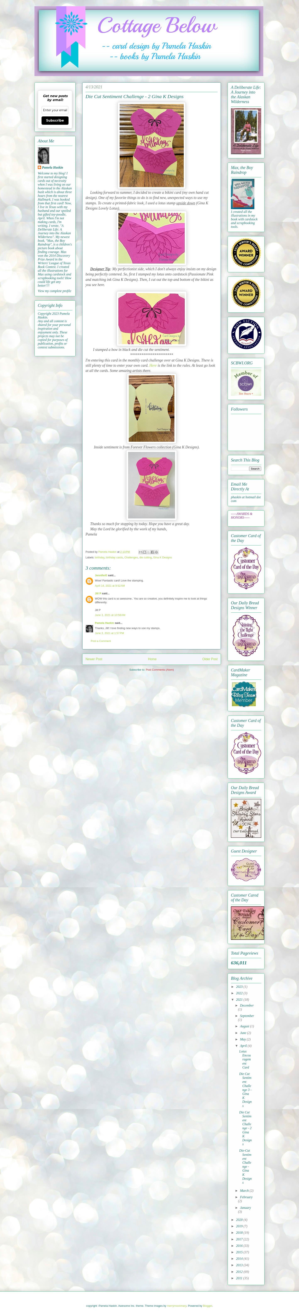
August (245, 1026)
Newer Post (94, 659)
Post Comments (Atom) (160, 669)
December (247, 1005)
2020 (240, 1219)
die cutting (145, 557)
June (243, 1033)
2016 (240, 1245)
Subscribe (55, 120)
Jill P (98, 593)
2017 (240, 1239)
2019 (240, 1226)
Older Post (210, 659)
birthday (99, 557)
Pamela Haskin (104, 622)
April (244, 1045)
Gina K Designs (162, 557)
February (246, 1197)
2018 (240, 1232)
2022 (240, 993)
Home (152, 659)
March (245, 1190)
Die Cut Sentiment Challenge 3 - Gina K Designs (245, 1090)
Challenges (131, 557)
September (247, 1016)
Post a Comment (101, 641)
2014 (240, 1258)
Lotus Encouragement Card (245, 1059)
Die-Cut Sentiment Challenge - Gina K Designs (245, 1166)
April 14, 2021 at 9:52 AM (110, 585)
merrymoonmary (176, 1305)
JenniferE (101, 575)
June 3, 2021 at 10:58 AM (110, 615)
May (243, 1039)
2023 (240, 986)
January (245, 1207)
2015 (240, 1252)
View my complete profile (54, 291)
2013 (240, 1265)
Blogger (207, 1305)
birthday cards (114, 557)
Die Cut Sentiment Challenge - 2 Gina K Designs (245, 1128)
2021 (240, 999)
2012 (240, 1271)
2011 (239, 1278)
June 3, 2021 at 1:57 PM (109, 633)
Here (153, 365)
